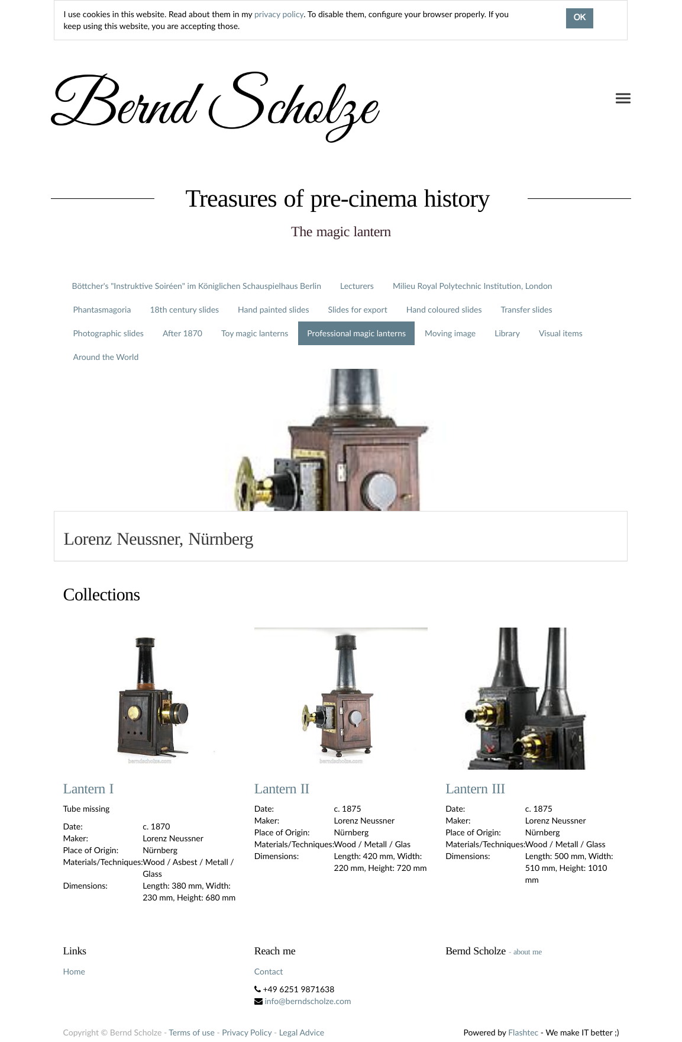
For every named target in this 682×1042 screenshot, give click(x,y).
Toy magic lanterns (254, 333)
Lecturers (357, 286)
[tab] (340, 536)
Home (74, 971)
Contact (268, 971)
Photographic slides (108, 333)
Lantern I (88, 789)
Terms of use (191, 1032)
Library (507, 333)
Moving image (450, 333)
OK (580, 18)
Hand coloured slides (444, 309)
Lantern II (281, 789)
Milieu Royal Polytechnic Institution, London (472, 286)
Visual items (561, 333)
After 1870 (182, 333)
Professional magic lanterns (356, 333)
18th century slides (184, 309)
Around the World (105, 357)
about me (527, 951)
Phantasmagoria (102, 309)
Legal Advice (301, 1032)
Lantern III (475, 789)
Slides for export (357, 309)
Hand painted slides (273, 309)
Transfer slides (526, 309)
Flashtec (523, 1032)
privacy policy (278, 14)
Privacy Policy (246, 1032)
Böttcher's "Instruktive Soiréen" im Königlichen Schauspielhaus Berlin (196, 286)
